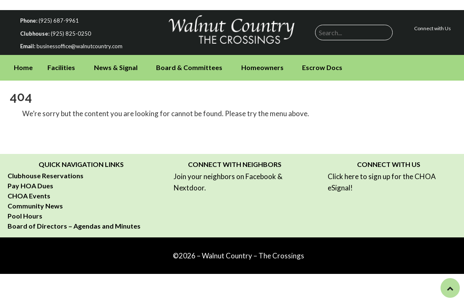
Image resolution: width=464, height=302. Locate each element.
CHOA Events (29, 196)
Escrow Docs (322, 67)
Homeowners (262, 67)
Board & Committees (189, 67)
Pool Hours (25, 216)
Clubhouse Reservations (45, 176)
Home (23, 67)
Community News (35, 206)
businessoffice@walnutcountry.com (79, 46)
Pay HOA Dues (30, 186)
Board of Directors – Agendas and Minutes (74, 226)
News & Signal (116, 67)
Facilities (61, 67)
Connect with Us (432, 28)
